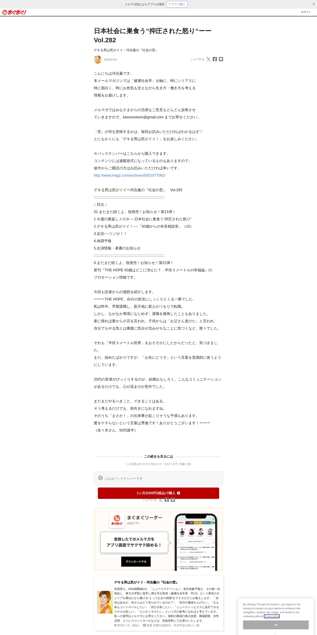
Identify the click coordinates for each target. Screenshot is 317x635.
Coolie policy (271, 618)
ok (276, 627)
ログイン (306, 12)
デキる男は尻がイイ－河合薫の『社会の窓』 (126, 50)
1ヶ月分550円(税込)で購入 (158, 493)
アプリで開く (177, 4)
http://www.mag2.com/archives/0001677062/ (129, 175)
